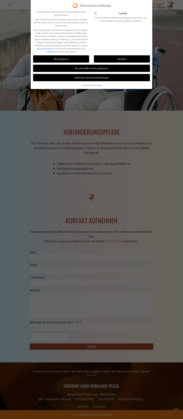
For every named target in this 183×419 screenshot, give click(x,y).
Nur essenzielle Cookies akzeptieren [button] (91, 68)
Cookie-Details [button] (85, 85)
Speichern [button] (121, 59)
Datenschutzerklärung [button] (96, 85)
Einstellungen (51, 51)
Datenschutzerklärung (45, 48)
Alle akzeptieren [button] (61, 59)
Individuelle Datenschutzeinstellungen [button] (91, 77)
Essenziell (111, 13)
